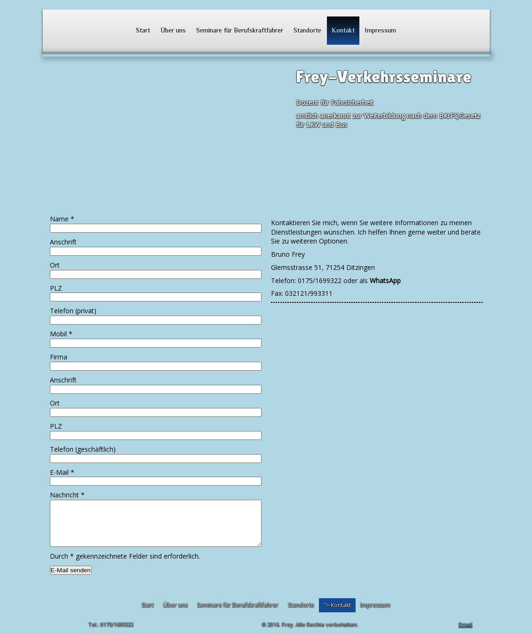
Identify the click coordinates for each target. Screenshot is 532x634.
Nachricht (67, 494)
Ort (55, 264)
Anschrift (63, 241)
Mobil (61, 333)
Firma (58, 356)
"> (337, 605)
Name (62, 218)
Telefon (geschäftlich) (83, 449)
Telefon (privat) (73, 310)
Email (465, 624)
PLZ (56, 288)
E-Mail (62, 472)
